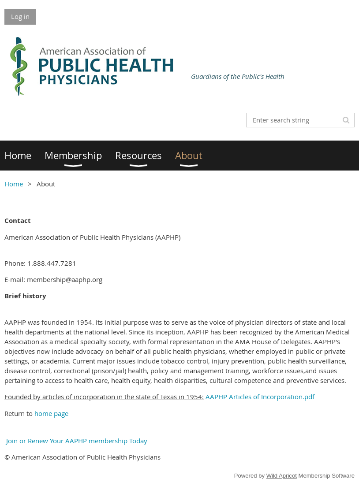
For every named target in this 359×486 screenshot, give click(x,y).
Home (13, 183)
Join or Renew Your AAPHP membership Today (75, 440)
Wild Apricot (281, 475)
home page (51, 413)
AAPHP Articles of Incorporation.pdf (260, 396)
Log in (20, 16)
